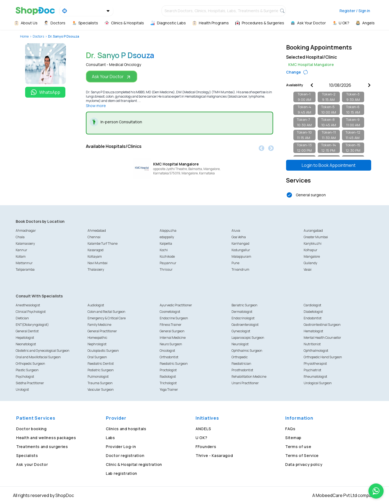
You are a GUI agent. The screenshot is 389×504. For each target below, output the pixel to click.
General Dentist (27, 331)
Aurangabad (313, 230)
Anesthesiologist (28, 305)
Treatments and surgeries (42, 446)
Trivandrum (240, 269)
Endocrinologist (243, 318)
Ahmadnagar (26, 230)
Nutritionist (312, 344)
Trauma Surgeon (100, 383)
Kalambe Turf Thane (103, 243)
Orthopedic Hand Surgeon (323, 357)
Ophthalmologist (316, 350)
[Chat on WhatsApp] (376, 491)
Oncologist (167, 350)
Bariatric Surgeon (244, 305)
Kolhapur (310, 250)
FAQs (290, 428)
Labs (110, 437)
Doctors (38, 36)
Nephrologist (97, 344)
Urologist (22, 389)
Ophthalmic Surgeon (247, 350)
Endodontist (312, 318)
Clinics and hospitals (126, 428)
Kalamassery (25, 243)
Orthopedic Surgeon (30, 363)
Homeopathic (97, 337)
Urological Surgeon (318, 383)
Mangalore (312, 256)
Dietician (22, 318)
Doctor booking (31, 428)
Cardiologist (312, 305)
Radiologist (168, 376)
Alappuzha (168, 230)
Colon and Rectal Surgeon (106, 311)
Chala (20, 237)
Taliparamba (25, 269)
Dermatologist (242, 311)
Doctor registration (125, 455)
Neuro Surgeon (171, 344)
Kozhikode (167, 256)
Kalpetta (166, 243)
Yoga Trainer (169, 389)
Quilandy (310, 263)
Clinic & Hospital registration (134, 464)
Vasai (307, 269)
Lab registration (121, 473)
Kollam (21, 256)
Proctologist (168, 370)
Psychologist (25, 376)
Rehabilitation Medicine (249, 376)
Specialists (27, 455)
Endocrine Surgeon (174, 318)
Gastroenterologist (245, 324)
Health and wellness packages (46, 437)
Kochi (164, 250)
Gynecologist (241, 331)
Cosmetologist (170, 311)
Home (24, 36)
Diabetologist (313, 311)
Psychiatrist (312, 370)
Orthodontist (169, 357)
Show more (96, 105)
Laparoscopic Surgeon (248, 337)
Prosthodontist (242, 370)
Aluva (236, 230)
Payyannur (168, 263)
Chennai (94, 237)
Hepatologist (25, 337)
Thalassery (96, 269)
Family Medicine (99, 324)
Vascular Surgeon (101, 389)
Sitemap (293, 437)
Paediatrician (241, 363)
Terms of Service (302, 455)
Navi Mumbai (98, 263)
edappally (167, 237)
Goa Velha (239, 237)
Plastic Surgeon (27, 370)
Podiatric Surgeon (101, 370)
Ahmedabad (97, 230)
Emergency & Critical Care (107, 318)
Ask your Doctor (32, 464)
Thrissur (166, 269)
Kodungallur (241, 250)
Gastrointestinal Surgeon (322, 324)
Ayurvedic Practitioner (176, 305)
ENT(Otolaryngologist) (32, 324)
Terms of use (298, 446)
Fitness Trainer (171, 324)
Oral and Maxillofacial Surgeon (38, 357)
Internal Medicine (173, 337)
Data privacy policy (303, 464)
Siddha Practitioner (30, 383)
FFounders (206, 446)
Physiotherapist (315, 363)
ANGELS (203, 428)
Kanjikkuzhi (312, 243)
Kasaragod (95, 250)
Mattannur (24, 263)
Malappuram (241, 256)
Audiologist (96, 305)
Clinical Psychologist (31, 311)
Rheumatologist (315, 376)
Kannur (21, 250)
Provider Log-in (121, 446)
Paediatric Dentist (101, 363)
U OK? (201, 437)
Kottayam (95, 256)
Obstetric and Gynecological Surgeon (42, 350)
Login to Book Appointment (329, 165)
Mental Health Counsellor (322, 337)
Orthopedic (240, 357)
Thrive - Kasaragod (214, 455)
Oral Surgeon (97, 357)
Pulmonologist (98, 376)
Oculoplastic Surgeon (103, 350)
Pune (235, 263)
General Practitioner (102, 331)
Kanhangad (240, 243)
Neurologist (240, 344)
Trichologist (168, 383)
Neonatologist (26, 344)
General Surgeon (172, 331)
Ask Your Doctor (111, 77)
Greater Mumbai (316, 237)
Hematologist (313, 331)
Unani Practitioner (245, 383)
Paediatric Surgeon (174, 363)
